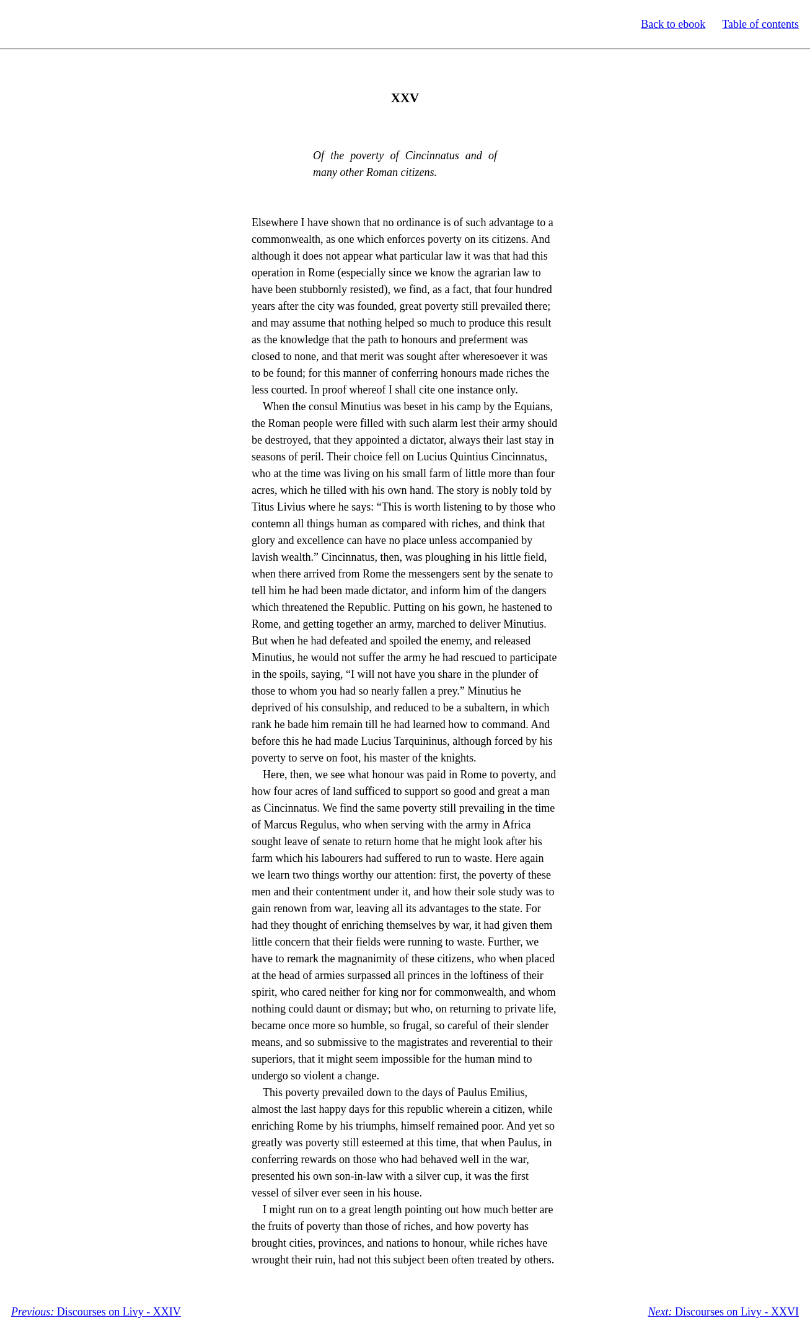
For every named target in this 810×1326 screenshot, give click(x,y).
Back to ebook (673, 24)
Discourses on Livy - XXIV (96, 1312)
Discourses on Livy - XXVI (723, 1312)
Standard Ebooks (67, 24)
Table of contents (760, 24)
